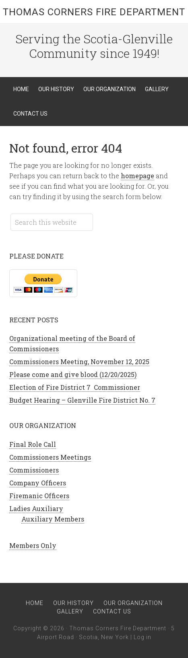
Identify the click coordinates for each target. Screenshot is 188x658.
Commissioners (34, 470)
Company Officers (37, 483)
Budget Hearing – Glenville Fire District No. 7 (82, 400)
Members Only (32, 545)
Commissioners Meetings (50, 457)
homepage (137, 175)
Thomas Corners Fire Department (94, 12)
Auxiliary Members (52, 519)
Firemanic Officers (39, 495)
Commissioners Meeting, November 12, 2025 (79, 361)
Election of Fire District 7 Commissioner (74, 387)
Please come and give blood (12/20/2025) (72, 374)
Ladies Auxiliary (36, 508)
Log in (142, 637)
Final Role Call (32, 444)
